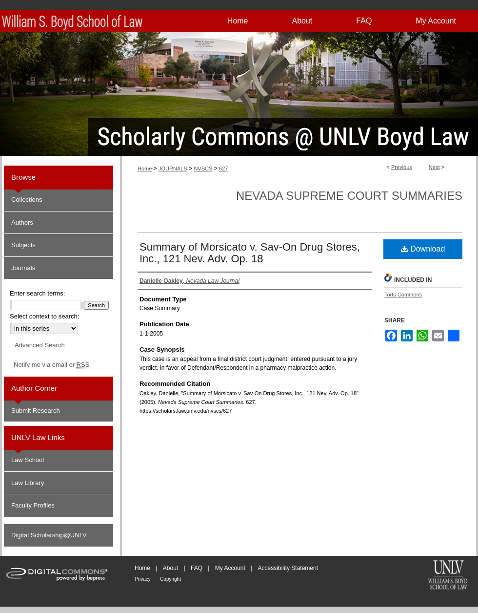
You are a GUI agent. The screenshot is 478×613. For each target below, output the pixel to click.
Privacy (143, 579)
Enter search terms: (37, 293)
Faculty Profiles (33, 505)
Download (423, 249)
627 (223, 168)
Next (434, 167)
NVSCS (203, 168)
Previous (401, 167)
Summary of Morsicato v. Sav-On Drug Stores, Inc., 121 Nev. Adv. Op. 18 (249, 253)
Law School (27, 460)
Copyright (170, 579)
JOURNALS (173, 168)
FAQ (196, 568)
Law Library (27, 482)
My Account (230, 568)
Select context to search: (44, 316)
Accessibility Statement (288, 568)
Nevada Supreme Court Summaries (349, 195)
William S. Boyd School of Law (447, 575)
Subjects (23, 245)
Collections (26, 199)
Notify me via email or (51, 365)
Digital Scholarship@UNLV (49, 535)
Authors (22, 222)
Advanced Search (40, 345)
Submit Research (35, 410)
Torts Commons (403, 294)
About (170, 568)
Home (145, 168)
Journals (23, 268)
